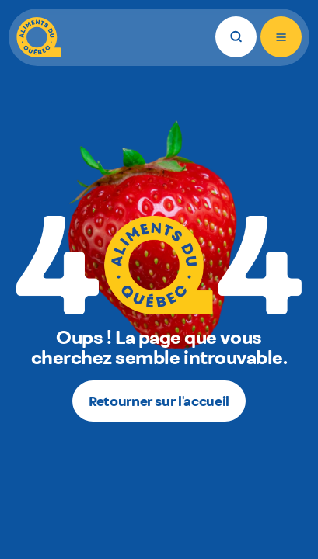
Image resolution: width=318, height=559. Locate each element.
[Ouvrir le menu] (281, 36)
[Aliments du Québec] (38, 36)
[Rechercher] (236, 36)
